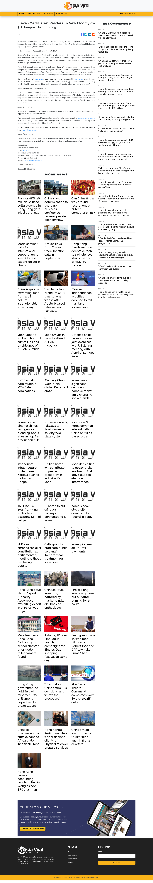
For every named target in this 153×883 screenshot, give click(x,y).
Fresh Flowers (39, 79)
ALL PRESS (48, 14)
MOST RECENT (34, 14)
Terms (70, 854)
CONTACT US (61, 14)
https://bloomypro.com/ (32, 132)
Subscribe (117, 865)
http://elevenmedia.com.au (35, 163)
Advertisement (74, 861)
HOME (21, 14)
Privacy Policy (73, 858)
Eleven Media (81, 79)
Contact (71, 865)
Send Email (27, 153)
